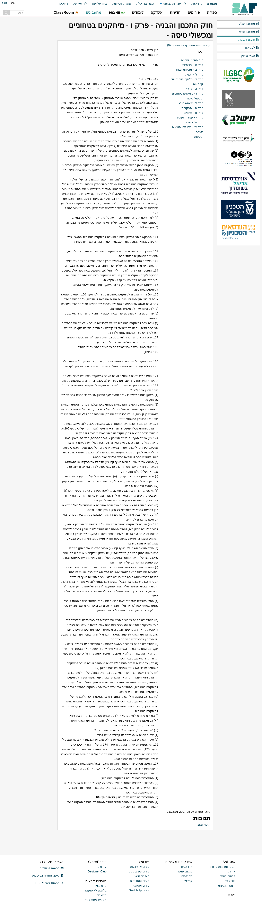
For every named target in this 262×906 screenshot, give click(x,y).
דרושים (63, 3)
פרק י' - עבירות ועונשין (189, 117)
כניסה (4, 3)
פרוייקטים (196, 3)
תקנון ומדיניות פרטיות (222, 866)
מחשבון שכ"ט (249, 23)
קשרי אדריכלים (145, 3)
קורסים (102, 866)
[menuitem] (209, 4)
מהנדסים (186, 876)
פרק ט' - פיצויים (193, 112)
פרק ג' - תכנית (194, 74)
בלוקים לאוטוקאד (95, 890)
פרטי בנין (100, 885)
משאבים (101, 895)
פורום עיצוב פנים (139, 871)
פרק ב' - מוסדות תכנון (189, 69)
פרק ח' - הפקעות (192, 108)
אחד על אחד (99, 3)
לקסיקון (252, 48)
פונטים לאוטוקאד (95, 899)
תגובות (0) (173, 45)
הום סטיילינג (141, 876)
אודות (231, 871)
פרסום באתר (227, 876)
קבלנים (187, 880)
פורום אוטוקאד (140, 885)
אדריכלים (186, 866)
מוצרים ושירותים (121, 3)
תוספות (198, 136)
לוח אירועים (79, 3)
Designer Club (97, 871)
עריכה (206, 45)
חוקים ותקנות (248, 40)
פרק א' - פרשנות (192, 64)
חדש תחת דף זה (191, 45)
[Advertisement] (165, 839)
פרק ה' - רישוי (194, 88)
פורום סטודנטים (139, 880)
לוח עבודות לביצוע (174, 3)
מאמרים (212, 3)
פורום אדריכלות (139, 866)
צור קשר (230, 880)
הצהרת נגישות (226, 885)
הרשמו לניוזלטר (51, 868)
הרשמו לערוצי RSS (49, 883)
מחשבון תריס (249, 31)
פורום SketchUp (139, 890)
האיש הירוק (250, 56)
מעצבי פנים (185, 871)
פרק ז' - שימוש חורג (191, 103)
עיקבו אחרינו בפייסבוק (47, 875)
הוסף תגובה (203, 824)
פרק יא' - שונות (193, 122)
